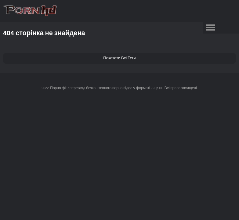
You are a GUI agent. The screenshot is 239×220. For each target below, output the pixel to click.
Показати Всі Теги (119, 58)
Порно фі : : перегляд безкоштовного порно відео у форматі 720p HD (106, 88)
